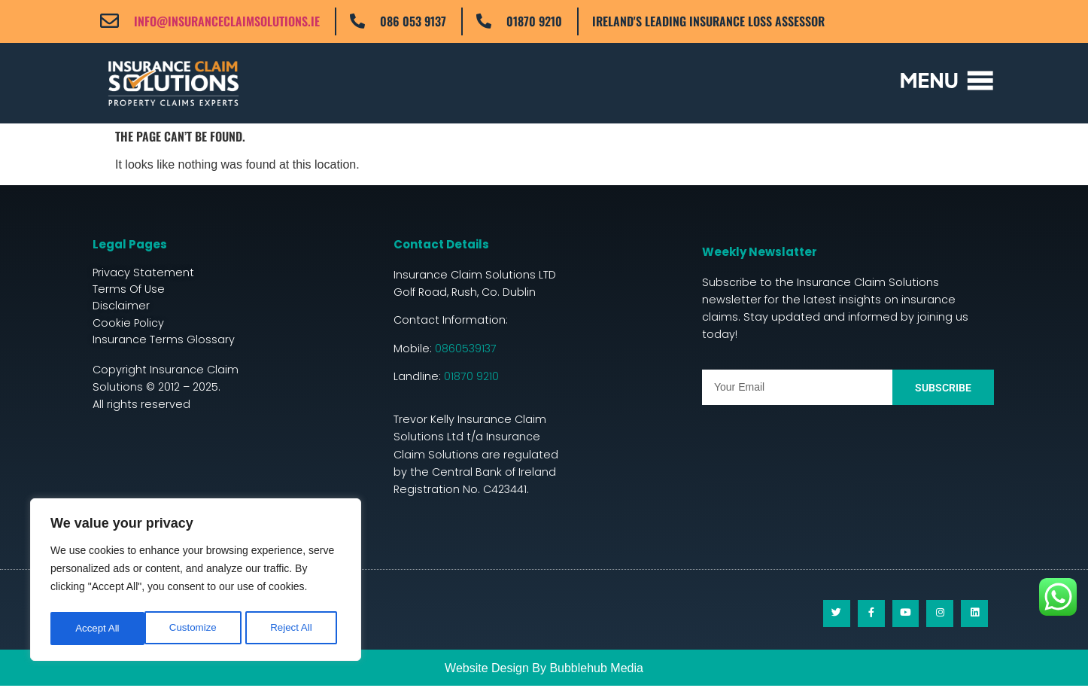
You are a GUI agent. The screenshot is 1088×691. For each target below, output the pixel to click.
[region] (195, 582)
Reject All (197, 629)
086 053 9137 (413, 21)
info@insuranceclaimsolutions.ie (227, 21)
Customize (98, 629)
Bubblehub (578, 672)
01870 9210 (534, 21)
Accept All (295, 629)
